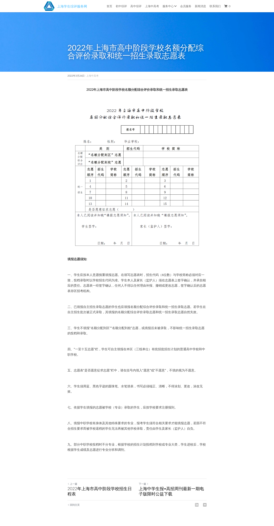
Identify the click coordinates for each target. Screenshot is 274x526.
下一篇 (144, 483)
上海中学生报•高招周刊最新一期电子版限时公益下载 (171, 491)
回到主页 (73, 504)
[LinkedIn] (197, 505)
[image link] (49, 5)
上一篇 (72, 483)
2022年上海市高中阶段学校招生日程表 (99, 491)
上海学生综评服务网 (72, 6)
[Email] (205, 505)
